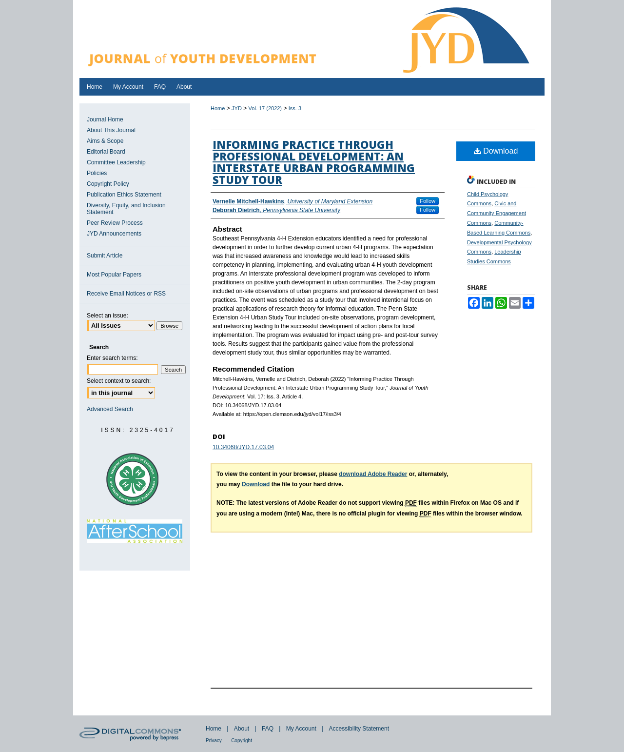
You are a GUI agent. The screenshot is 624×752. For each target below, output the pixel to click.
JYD (237, 108)
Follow (427, 201)
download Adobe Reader (373, 474)
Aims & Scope (105, 141)
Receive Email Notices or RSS (126, 293)
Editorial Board (106, 151)
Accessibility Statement (359, 728)
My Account (301, 728)
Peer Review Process (115, 222)
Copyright (241, 740)
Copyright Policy (108, 183)
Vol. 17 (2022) (265, 108)
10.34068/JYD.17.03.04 (243, 447)
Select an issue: (107, 315)
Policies (97, 173)
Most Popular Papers (114, 274)
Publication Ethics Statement (124, 194)
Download (496, 151)
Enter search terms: (112, 358)
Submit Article (104, 255)
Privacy (214, 740)
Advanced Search (110, 409)
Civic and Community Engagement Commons (496, 213)
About (241, 728)
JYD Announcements (114, 233)
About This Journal (111, 130)
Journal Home (105, 119)
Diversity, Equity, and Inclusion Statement (126, 209)
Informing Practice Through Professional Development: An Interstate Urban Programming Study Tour (314, 162)
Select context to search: (119, 380)
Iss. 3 (295, 108)
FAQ (267, 728)
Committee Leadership (116, 162)
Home (218, 108)
